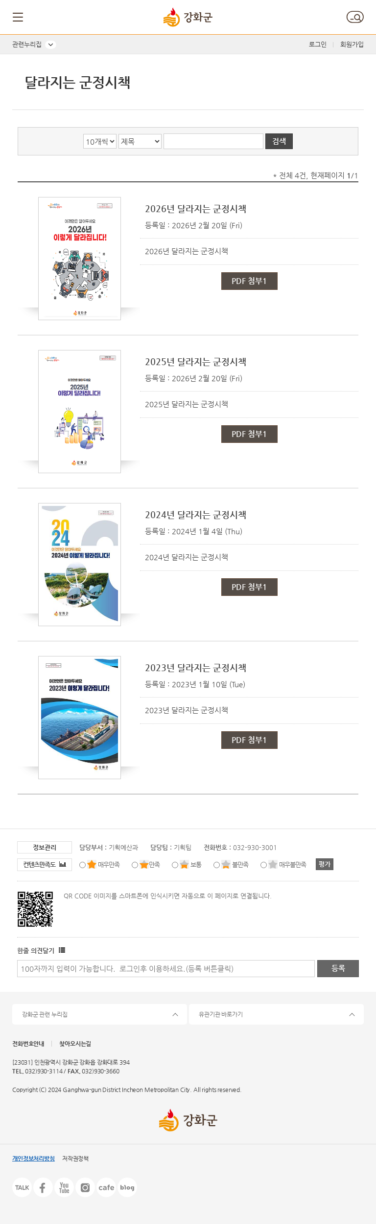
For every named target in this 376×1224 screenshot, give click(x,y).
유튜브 (64, 1187)
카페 (106, 1187)
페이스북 (43, 1187)
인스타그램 (85, 1187)
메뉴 (18, 17)
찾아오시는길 (75, 1043)
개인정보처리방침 (33, 1158)
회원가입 (352, 44)
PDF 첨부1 (249, 280)
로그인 (318, 44)
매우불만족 (292, 864)
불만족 (240, 864)
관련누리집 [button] (27, 44)
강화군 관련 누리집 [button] (45, 1014)
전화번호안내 (28, 1043)
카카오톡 (22, 1187)
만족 (154, 864)
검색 (355, 17)
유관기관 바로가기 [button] (221, 1014)
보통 (195, 864)
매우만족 (108, 864)
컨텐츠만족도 (44, 864)
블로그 (127, 1187)
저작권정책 (75, 1158)
